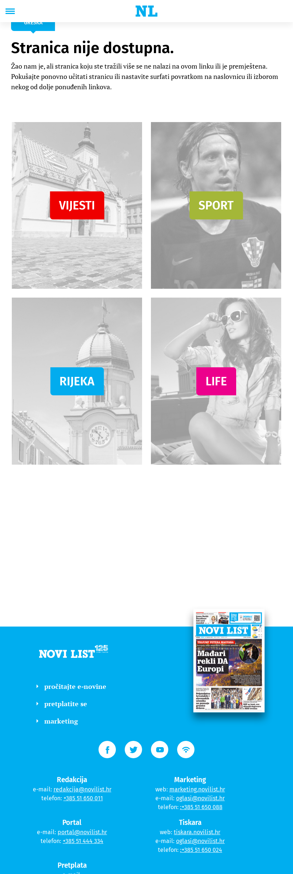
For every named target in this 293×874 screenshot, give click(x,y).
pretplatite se (62, 703)
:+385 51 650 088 (201, 807)
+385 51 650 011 (83, 798)
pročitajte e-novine (71, 686)
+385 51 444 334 (83, 840)
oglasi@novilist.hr (200, 798)
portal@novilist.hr (82, 832)
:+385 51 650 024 (201, 849)
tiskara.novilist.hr (197, 832)
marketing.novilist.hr (197, 789)
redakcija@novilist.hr (82, 789)
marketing (57, 721)
